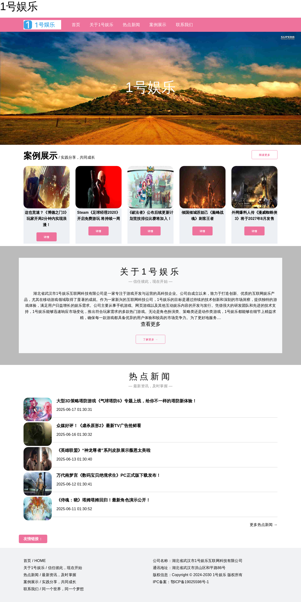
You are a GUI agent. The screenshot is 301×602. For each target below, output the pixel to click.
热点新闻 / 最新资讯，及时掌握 (50, 575)
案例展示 (157, 24)
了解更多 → (150, 339)
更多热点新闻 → (263, 525)
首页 (76, 24)
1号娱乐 (19, 6)
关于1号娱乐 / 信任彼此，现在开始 (53, 568)
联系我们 (184, 24)
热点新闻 (131, 24)
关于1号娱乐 (101, 24)
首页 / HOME (35, 561)
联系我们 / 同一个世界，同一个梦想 (54, 589)
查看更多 (151, 324)
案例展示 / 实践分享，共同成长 (50, 582)
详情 (46, 237)
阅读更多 (264, 155)
